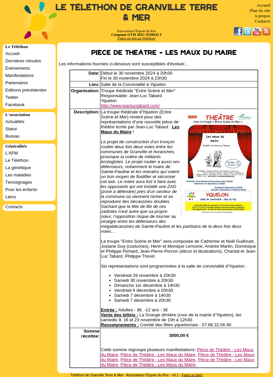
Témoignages (18, 182)
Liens (10, 196)
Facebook (15, 104)
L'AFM (11, 153)
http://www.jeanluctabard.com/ (130, 105)
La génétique (18, 167)
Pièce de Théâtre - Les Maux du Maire (157, 354)
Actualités (14, 121)
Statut (11, 128)
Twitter (11, 97)
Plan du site (260, 10)
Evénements (17, 68)
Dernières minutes (23, 60)
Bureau (12, 136)
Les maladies (18, 174)
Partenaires (16, 82)
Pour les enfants (21, 189)
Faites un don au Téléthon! (136, 38)
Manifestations (19, 75)
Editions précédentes (25, 90)
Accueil (263, 5)
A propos (262, 15)
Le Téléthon (16, 160)
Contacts (262, 21)
